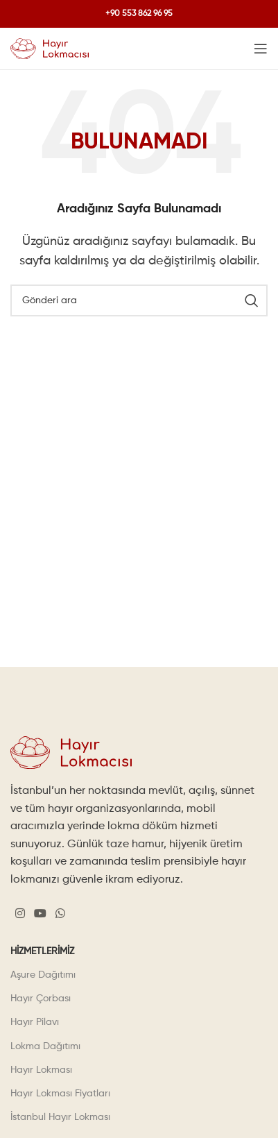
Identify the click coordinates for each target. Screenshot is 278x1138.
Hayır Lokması (41, 1070)
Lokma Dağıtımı (45, 1046)
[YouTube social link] (40, 914)
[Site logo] (49, 48)
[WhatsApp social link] (60, 914)
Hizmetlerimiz (42, 951)
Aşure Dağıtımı (43, 975)
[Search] (139, 300)
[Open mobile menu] (261, 48)
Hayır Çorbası (40, 998)
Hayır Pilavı (34, 1022)
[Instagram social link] (19, 914)
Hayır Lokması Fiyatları (60, 1093)
